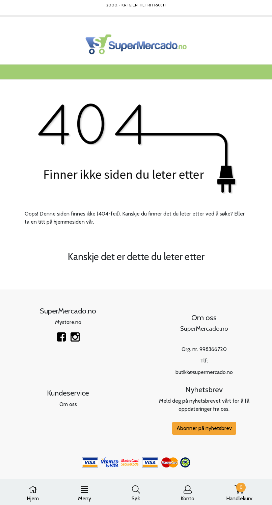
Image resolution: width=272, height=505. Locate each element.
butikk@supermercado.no (204, 372)
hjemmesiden (69, 222)
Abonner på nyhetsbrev (204, 428)
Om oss (68, 404)
